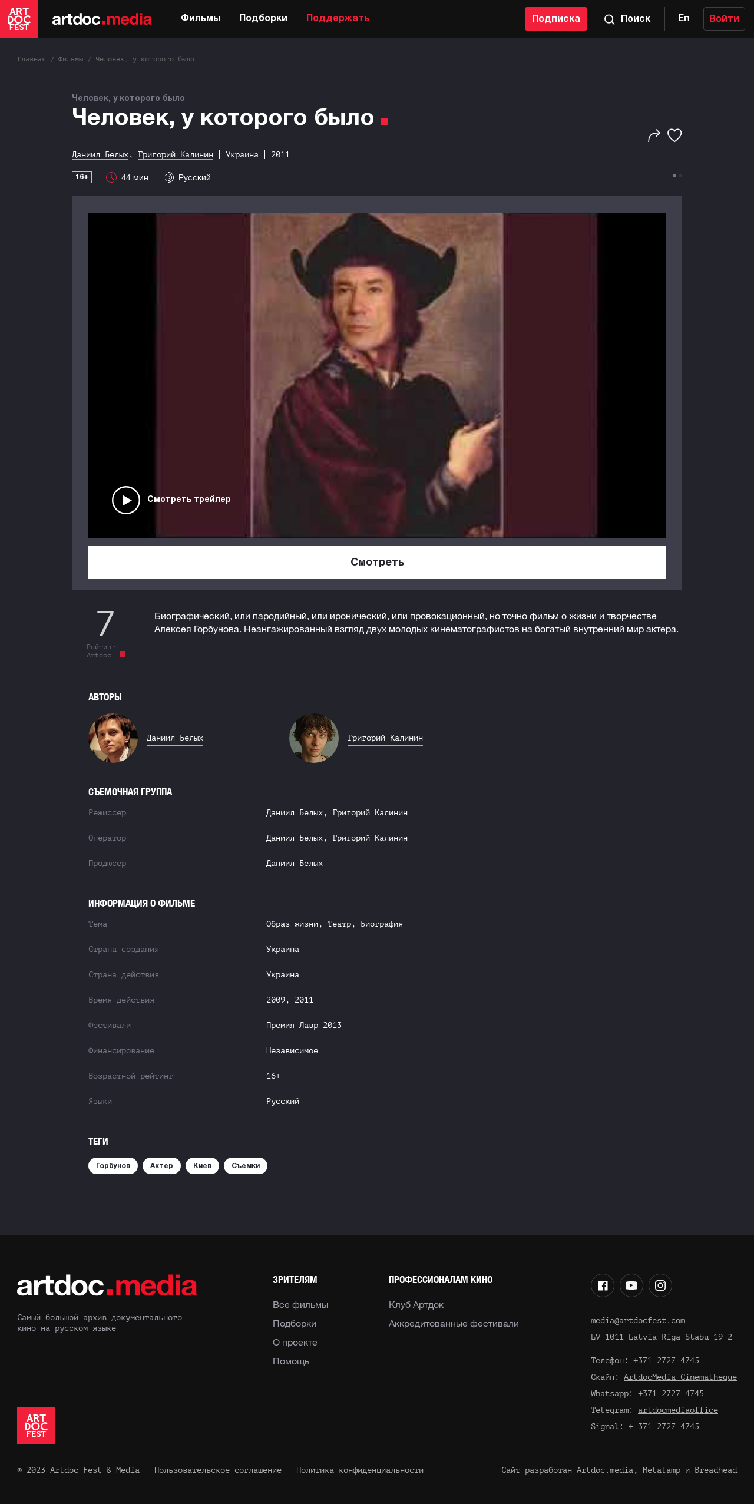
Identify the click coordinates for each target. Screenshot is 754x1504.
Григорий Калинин (385, 737)
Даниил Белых (175, 737)
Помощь (291, 1361)
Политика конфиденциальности (360, 1470)
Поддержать (337, 19)
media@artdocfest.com (638, 1320)
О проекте (295, 1342)
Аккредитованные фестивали (454, 1323)
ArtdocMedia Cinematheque (680, 1377)
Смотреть (377, 563)
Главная (31, 59)
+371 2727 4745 (666, 1360)
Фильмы (200, 19)
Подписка (556, 19)
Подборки (263, 19)
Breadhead (716, 1470)
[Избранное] (674, 135)
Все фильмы (300, 1304)
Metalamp (661, 1470)
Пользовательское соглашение (218, 1470)
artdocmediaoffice (678, 1410)
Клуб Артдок (416, 1304)
